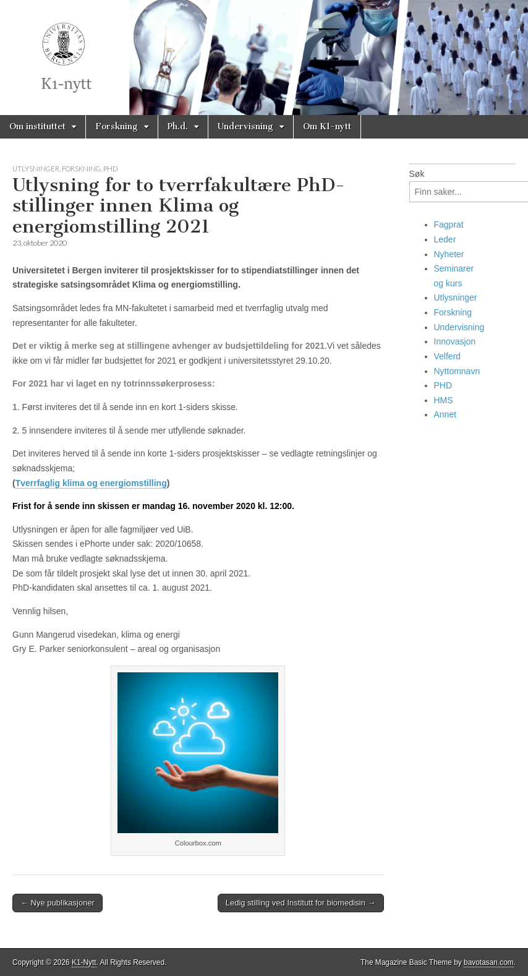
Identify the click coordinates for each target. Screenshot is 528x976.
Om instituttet (37, 126)
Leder (445, 239)
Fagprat (449, 224)
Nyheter (449, 254)
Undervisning (245, 126)
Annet (445, 414)
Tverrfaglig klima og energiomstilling (91, 483)
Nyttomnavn (457, 371)
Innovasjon (455, 341)
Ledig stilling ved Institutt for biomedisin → (301, 902)
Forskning (116, 126)
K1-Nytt (84, 962)
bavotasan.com (489, 962)
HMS (443, 400)
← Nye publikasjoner (57, 902)
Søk (417, 174)
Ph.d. (178, 126)
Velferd (447, 356)
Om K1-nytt (327, 126)
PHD (110, 169)
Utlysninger (35, 169)
